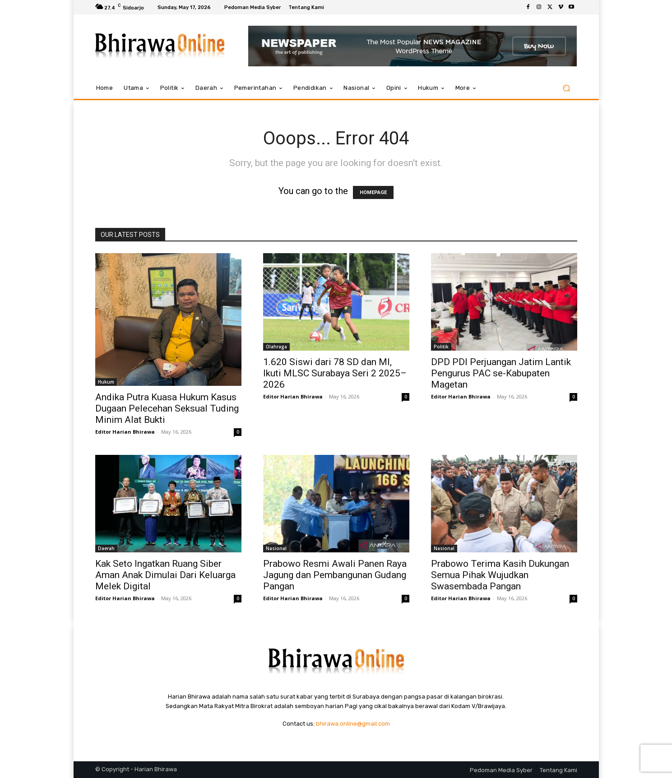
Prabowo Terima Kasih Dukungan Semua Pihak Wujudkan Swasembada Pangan (500, 575)
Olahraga (276, 346)
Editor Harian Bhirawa (125, 431)
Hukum (106, 382)
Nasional (276, 548)
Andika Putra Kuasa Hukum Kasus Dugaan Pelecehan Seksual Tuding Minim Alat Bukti (167, 408)
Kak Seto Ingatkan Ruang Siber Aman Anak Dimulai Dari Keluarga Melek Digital (165, 575)
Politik (441, 346)
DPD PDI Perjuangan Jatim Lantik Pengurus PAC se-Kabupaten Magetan (501, 373)
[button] (566, 88)
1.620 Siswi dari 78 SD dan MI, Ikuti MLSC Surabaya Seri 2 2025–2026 (335, 373)
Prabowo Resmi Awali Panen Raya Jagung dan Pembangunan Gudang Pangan (335, 575)
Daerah (106, 548)
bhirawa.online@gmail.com (353, 723)
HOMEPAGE (373, 192)
